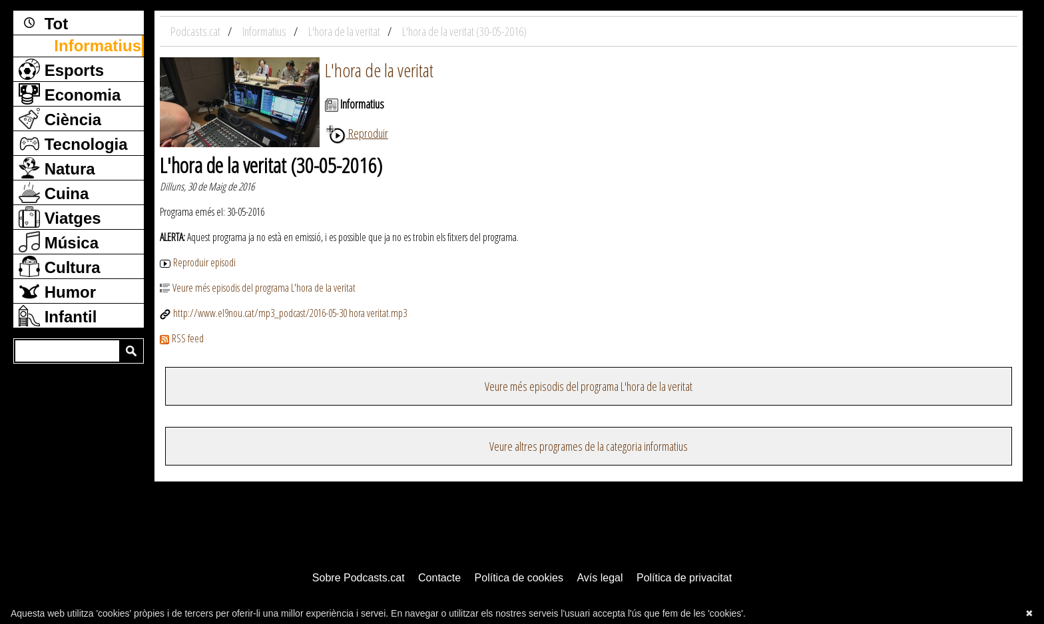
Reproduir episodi (198, 262)
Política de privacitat (684, 577)
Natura (57, 167)
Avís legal (600, 577)
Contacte (439, 577)
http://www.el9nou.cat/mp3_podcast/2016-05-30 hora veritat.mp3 (283, 313)
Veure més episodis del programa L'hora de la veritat (258, 287)
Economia (70, 94)
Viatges (60, 217)
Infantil (58, 315)
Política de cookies (519, 577)
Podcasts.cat (196, 31)
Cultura (60, 266)
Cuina (54, 192)
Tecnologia (73, 143)
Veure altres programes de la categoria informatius (588, 446)
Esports (61, 69)
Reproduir (356, 133)
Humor (57, 291)
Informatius (97, 46)
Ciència (60, 118)
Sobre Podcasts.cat (358, 577)
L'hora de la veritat (379, 70)
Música (59, 241)
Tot (43, 22)
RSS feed (182, 338)
